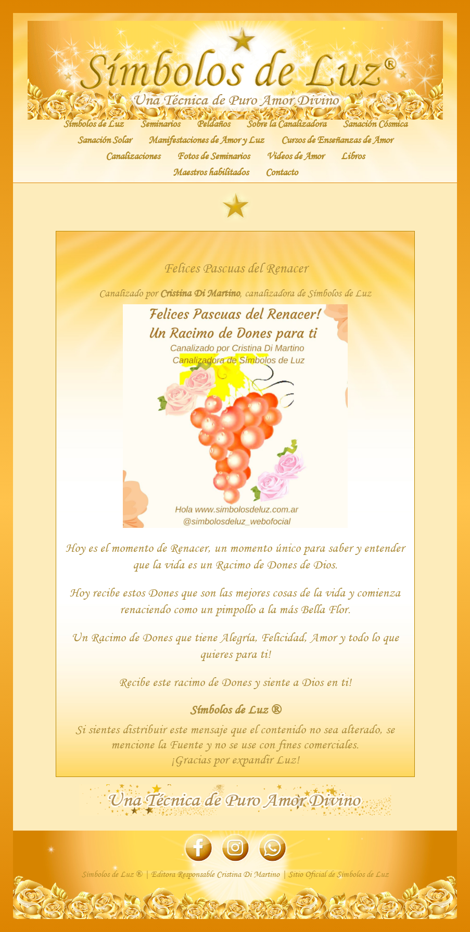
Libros (352, 155)
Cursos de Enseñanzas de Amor (336, 139)
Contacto (281, 171)
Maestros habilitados (210, 171)
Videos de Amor (295, 155)
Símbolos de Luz (93, 123)
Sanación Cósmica (375, 123)
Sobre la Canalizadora (286, 123)
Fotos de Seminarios (213, 155)
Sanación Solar (104, 139)
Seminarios (160, 123)
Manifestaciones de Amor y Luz (206, 139)
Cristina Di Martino (199, 293)
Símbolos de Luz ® (235, 709)
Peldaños (213, 123)
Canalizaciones (133, 155)
